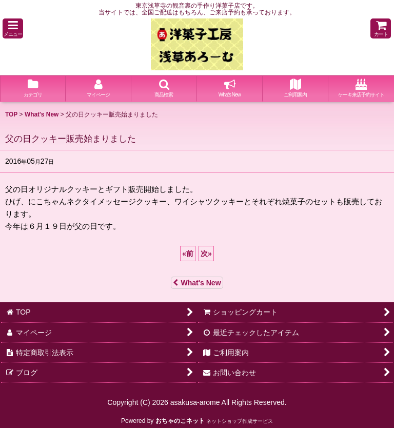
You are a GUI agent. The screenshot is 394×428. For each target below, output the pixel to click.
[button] (13, 28)
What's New (197, 283)
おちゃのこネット (180, 420)
